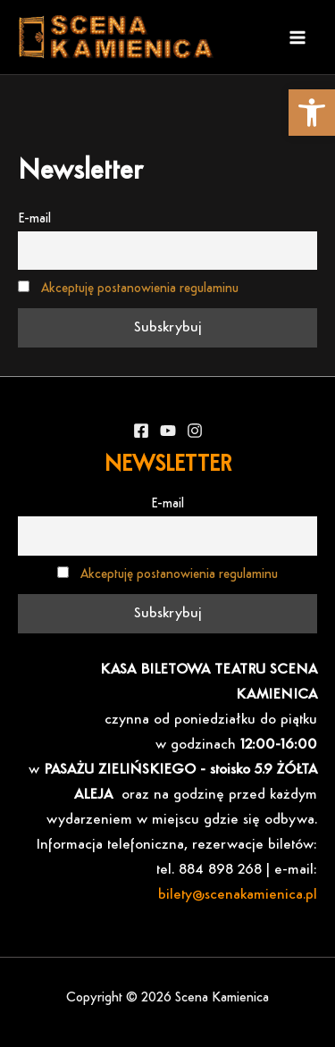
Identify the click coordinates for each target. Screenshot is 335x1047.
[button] (312, 112)
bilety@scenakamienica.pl (237, 894)
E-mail (34, 219)
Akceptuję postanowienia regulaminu (140, 288)
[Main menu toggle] (297, 37)
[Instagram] (195, 431)
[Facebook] (141, 431)
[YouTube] (168, 431)
